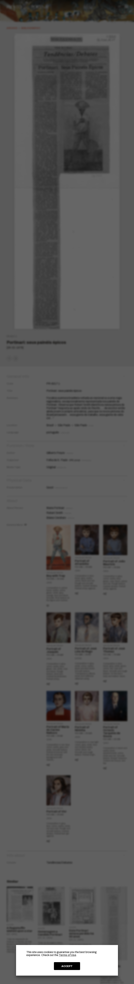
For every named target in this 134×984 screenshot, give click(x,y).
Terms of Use (67, 955)
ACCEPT (67, 966)
